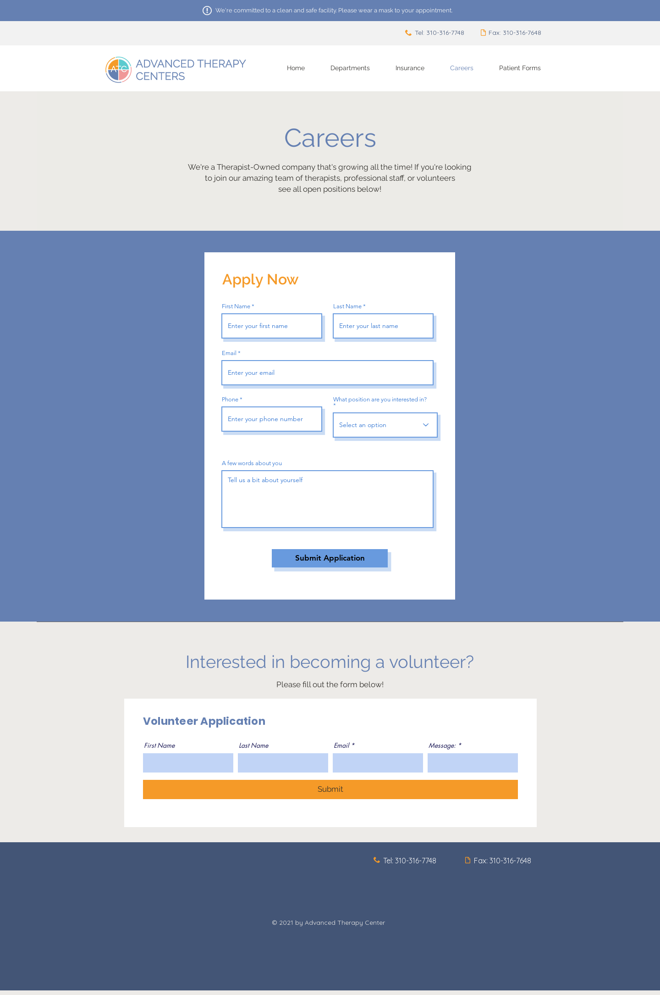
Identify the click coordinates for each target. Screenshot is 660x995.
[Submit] (330, 789)
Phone (230, 399)
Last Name (347, 306)
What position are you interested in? (380, 399)
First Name (236, 306)
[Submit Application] (330, 558)
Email (229, 353)
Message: (442, 745)
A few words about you (252, 463)
